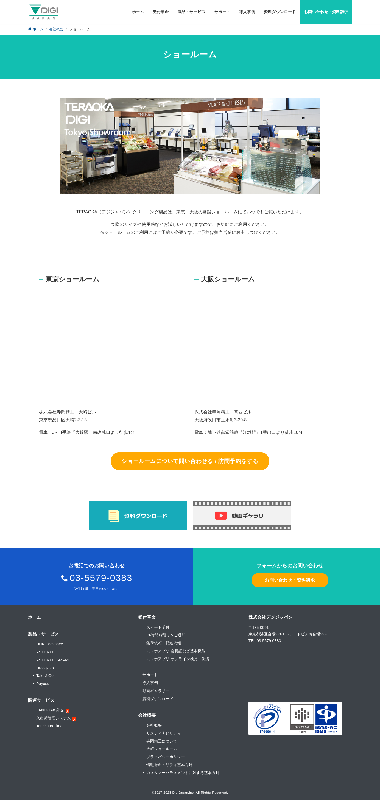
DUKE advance (49, 644)
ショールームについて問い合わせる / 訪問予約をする (190, 461)
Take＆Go (45, 675)
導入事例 (150, 683)
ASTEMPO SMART (53, 660)
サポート (150, 675)
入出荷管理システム (53, 718)
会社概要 (154, 725)
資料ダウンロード (157, 699)
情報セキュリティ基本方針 (169, 765)
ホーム (34, 617)
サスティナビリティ (163, 733)
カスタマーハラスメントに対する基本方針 (182, 773)
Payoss (42, 683)
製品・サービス (43, 634)
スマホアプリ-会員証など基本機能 (175, 651)
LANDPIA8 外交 (50, 710)
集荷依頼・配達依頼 (163, 643)
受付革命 (147, 617)
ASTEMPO (45, 652)
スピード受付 (157, 627)
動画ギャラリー (155, 691)
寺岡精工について (161, 741)
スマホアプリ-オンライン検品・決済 (177, 659)
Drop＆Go (45, 668)
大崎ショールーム (161, 749)
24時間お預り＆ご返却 (165, 635)
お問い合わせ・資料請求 (290, 580)
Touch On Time (49, 726)
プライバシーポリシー (165, 757)
